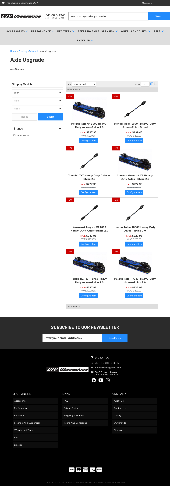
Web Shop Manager (116, 482)
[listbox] (37, 92)
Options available (88, 140)
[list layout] (155, 84)
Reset (24, 116)
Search (50, 116)
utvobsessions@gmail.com (107, 367)
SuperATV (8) (23, 135)
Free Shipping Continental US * (20, 2)
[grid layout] (151, 84)
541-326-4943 (102, 357)
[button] (119, 16)
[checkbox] (14, 135)
